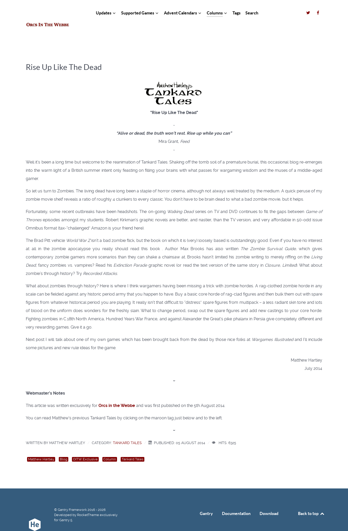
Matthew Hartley (41, 448)
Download (269, 502)
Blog (63, 448)
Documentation (236, 502)
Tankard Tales (127, 431)
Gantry (206, 502)
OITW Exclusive (85, 448)
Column (109, 448)
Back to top (311, 502)
